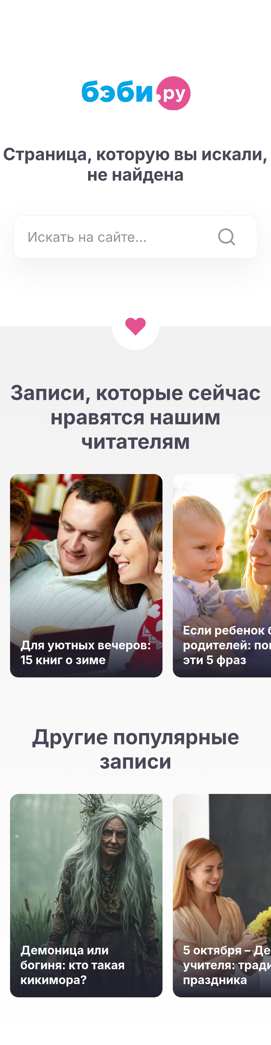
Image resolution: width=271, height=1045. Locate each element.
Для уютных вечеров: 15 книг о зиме (85, 652)
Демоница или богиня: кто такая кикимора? (72, 965)
